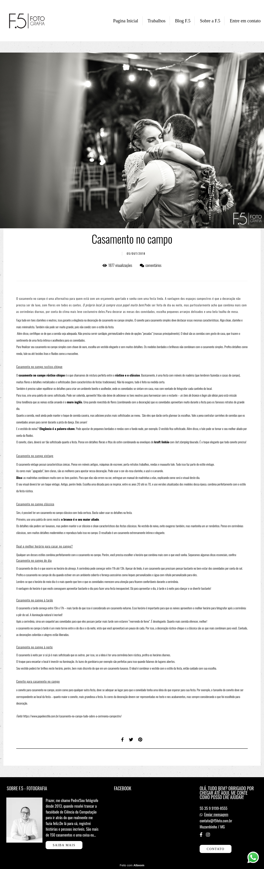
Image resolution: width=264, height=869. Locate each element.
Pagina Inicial (125, 20)
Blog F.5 (182, 20)
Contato (215, 849)
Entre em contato (245, 20)
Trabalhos (157, 20)
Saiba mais (64, 845)
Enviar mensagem (216, 814)
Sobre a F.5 (210, 20)
